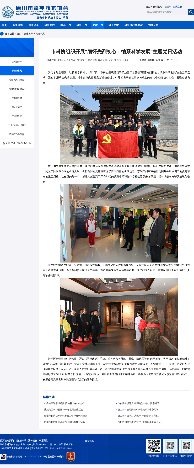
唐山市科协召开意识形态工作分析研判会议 (65, 415)
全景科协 (17, 25)
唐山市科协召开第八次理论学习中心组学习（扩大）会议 (139, 409)
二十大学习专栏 (17, 125)
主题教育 (17, 116)
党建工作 (97, 25)
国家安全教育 (17, 134)
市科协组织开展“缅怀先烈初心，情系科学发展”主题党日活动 (139, 403)
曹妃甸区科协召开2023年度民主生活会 (63, 409)
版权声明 (21, 440)
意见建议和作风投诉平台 (17, 143)
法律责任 (32, 440)
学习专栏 (17, 107)
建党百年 (17, 61)
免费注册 (177, 6)
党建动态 (40, 33)
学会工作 (65, 25)
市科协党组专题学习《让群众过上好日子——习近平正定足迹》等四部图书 (139, 422)
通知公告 (153, 25)
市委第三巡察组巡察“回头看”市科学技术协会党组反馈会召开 (65, 403)
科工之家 (113, 25)
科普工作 (81, 25)
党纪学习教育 (17, 80)
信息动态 (33, 25)
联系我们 (43, 440)
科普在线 (49, 25)
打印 (152, 60)
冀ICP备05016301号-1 (42, 448)
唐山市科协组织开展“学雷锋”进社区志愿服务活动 (65, 422)
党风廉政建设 (17, 89)
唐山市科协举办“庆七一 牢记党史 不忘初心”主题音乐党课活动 (139, 415)
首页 (4, 25)
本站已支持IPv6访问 (53, 456)
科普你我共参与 (133, 25)
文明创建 (17, 98)
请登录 (168, 6)
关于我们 (10, 440)
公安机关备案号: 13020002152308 (20, 456)
